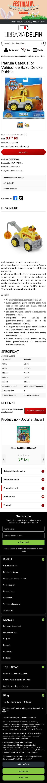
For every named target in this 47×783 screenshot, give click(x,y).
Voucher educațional (11, 604)
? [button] (25, 134)
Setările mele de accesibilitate (15, 686)
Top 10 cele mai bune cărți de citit (17, 702)
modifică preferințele (23, 764)
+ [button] (43, 471)
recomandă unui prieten (14, 178)
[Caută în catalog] (43, 43)
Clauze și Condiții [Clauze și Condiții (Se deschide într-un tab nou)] (24, 752)
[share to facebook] (15, 198)
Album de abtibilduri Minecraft (23, 448)
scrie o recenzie (10, 188)
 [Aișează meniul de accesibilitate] (4, 710)
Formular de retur (10, 632)
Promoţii (6, 645)
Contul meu (11, 50)
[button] (38, 50)
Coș (25, 50)
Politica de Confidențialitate (14, 578)
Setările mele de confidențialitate (17, 680)
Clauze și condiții (10, 566)
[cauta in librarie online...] (20, 43)
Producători (8, 651)
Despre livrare (9, 591)
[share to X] (21, 198)
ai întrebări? (9, 183)
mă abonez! (23, 542)
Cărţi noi (6, 639)
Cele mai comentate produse (15, 673)
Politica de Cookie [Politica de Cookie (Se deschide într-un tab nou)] (34, 729)
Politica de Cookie (10, 572)
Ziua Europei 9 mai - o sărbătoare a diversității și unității (23, 709)
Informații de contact (12, 626)
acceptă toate (23, 778)
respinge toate (23, 771)
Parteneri (7, 658)
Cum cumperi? (9, 585)
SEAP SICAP (8, 610)
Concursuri (7, 598)
